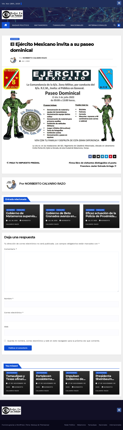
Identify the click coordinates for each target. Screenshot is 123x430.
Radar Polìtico (20, 25)
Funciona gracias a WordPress (13, 425)
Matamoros (41, 25)
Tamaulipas (59, 25)
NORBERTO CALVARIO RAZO (35, 58)
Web (6, 327)
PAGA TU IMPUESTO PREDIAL (23, 163)
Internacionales (98, 25)
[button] (115, 25)
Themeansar (44, 425)
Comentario (10, 249)
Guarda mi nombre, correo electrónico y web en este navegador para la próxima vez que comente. (53, 341)
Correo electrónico (13, 312)
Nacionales (77, 25)
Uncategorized (12, 372)
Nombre (8, 298)
